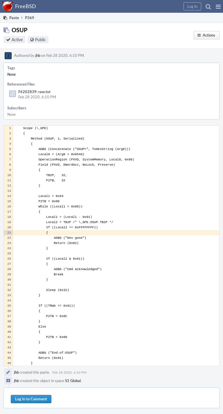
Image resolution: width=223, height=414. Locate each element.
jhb (37, 55)
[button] (218, 6)
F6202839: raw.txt (34, 91)
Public (40, 39)
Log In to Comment (31, 399)
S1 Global (73, 380)
